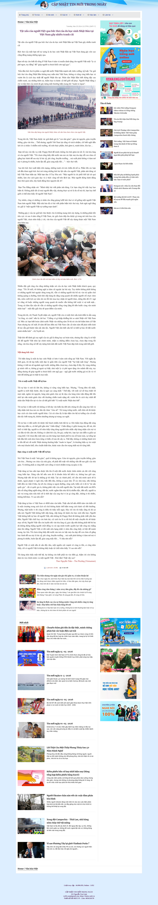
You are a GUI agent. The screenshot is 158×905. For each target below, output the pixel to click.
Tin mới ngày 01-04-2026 (60, 723)
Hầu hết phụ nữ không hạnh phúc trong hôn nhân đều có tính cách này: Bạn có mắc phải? (126, 177)
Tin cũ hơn (105, 103)
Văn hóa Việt (31, 22)
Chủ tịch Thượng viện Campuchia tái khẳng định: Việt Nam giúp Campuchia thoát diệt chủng (126, 132)
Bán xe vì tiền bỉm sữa (122, 208)
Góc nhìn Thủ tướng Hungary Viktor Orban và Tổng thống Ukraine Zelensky (125, 110)
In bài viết (65, 568)
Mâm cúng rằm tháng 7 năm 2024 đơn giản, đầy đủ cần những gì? (64, 589)
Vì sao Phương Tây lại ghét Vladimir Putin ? (68, 843)
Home (21, 22)
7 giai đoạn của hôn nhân (123, 164)
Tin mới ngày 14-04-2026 (60, 651)
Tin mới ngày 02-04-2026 (60, 699)
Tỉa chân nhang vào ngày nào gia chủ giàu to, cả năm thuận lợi (62, 576)
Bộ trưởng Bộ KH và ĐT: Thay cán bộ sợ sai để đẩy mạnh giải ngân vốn (126, 199)
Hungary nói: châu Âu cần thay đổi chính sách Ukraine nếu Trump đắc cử (127, 188)
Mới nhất (23, 622)
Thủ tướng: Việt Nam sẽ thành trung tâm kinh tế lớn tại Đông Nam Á (125, 143)
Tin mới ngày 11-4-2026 (59, 675)
